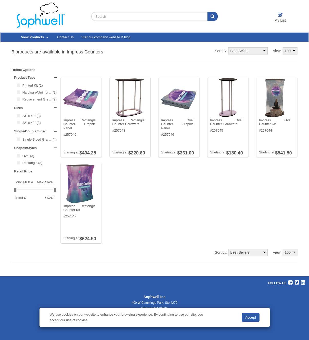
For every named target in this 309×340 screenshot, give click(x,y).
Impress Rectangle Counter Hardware (128, 122)
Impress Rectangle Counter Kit (79, 208)
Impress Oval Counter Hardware (226, 122)
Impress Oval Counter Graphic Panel (177, 124)
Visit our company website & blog (105, 37)
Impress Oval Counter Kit (275, 122)
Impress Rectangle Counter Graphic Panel (79, 124)
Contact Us (65, 37)
